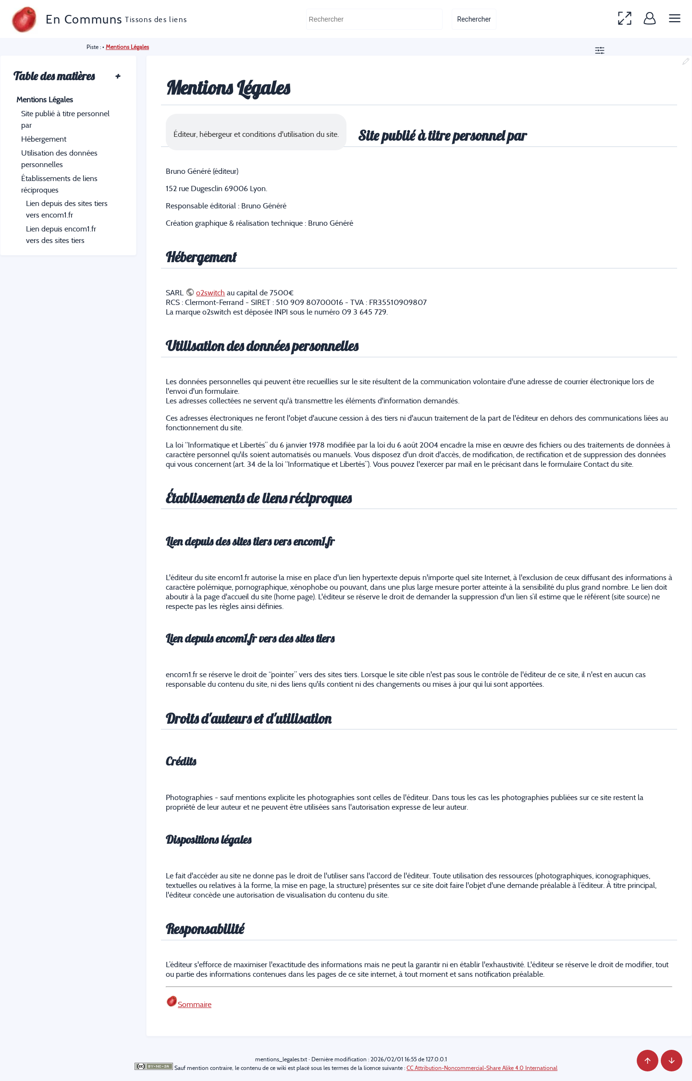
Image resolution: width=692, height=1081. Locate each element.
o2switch (210, 292)
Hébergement (43, 139)
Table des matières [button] (67, 76)
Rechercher (474, 19)
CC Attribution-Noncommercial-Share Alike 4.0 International (482, 1067)
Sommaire (194, 1004)
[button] (624, 19)
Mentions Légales (127, 46)
